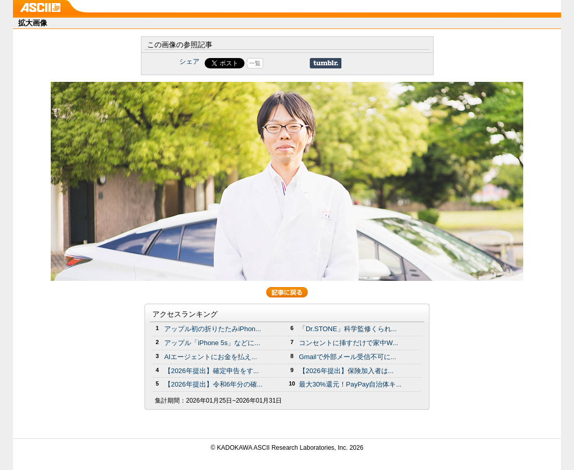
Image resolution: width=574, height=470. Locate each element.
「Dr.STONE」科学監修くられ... (348, 329)
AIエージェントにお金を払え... (210, 357)
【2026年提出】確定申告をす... (211, 371)
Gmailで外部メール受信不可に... (347, 357)
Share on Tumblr (325, 63)
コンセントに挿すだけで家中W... (348, 343)
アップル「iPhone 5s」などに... (212, 343)
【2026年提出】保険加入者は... (346, 371)
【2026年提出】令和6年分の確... (213, 384)
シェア (189, 61)
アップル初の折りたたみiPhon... (212, 329)
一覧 (255, 63)
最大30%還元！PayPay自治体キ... (350, 384)
